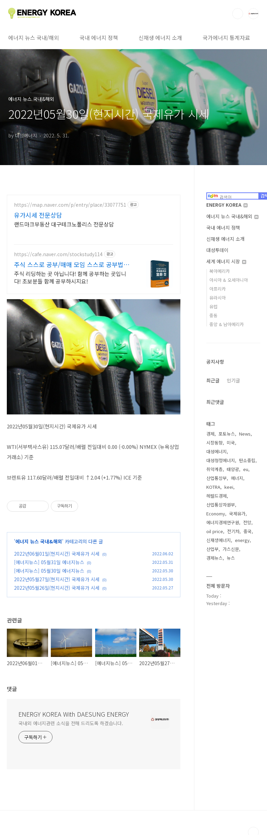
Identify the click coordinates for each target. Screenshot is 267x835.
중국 (247, 531)
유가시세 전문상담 (38, 215)
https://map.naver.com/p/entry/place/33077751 (70, 205)
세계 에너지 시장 (226, 261)
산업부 (212, 549)
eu (245, 469)
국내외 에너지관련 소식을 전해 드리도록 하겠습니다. (70, 723)
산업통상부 (216, 478)
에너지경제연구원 (222, 522)
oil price (214, 531)
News (245, 433)
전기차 (233, 531)
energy (242, 540)
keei (228, 487)
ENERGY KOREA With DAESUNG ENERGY (73, 714)
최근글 (213, 380)
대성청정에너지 (220, 460)
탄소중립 (247, 460)
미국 (231, 442)
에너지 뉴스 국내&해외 (38, 541)
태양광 (233, 469)
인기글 (233, 380)
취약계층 (214, 469)
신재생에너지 (218, 540)
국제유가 (237, 513)
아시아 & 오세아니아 (228, 280)
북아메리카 (219, 271)
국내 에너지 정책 (98, 37)
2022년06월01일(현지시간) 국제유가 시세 (57, 553)
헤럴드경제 (216, 496)
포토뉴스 (227, 433)
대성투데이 (217, 250)
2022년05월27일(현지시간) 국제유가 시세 (57, 579)
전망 (247, 522)
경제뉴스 (214, 558)
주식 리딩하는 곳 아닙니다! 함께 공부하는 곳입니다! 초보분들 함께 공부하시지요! (70, 277)
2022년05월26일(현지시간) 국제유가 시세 (57, 587)
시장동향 (214, 442)
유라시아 (217, 297)
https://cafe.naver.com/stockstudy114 (58, 254)
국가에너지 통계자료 (226, 37)
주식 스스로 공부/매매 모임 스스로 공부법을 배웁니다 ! (71, 264)
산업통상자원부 (220, 504)
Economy (215, 513)
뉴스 (231, 558)
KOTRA (213, 487)
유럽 (213, 306)
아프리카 (217, 288)
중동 (213, 315)
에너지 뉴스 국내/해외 (33, 37)
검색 (238, 14)
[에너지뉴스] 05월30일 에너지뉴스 (49, 570)
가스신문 (231, 549)
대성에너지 (216, 451)
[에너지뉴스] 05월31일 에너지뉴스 (49, 562)
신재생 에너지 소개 (160, 37)
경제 (210, 433)
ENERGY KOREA (227, 204)
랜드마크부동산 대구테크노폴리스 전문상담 (64, 224)
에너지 (237, 478)
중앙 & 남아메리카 (226, 324)
